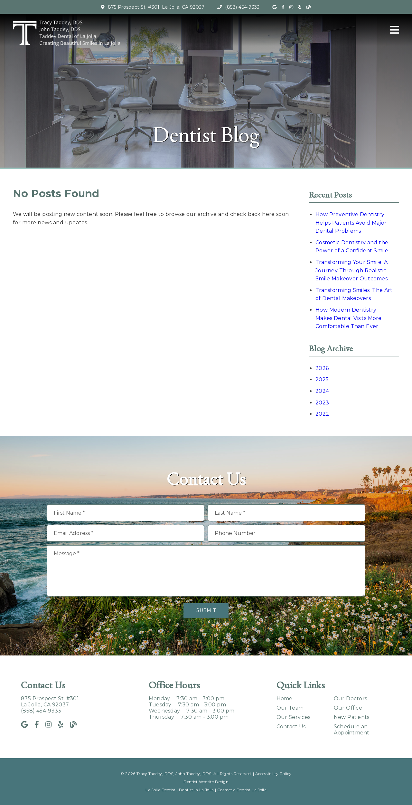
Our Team (290, 708)
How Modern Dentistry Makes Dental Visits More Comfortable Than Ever (348, 318)
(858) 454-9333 (242, 7)
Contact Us (291, 726)
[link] (274, 7)
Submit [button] (206, 610)
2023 (322, 403)
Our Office (348, 708)
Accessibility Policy (273, 773)
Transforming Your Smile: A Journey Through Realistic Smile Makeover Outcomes (351, 270)
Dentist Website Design (206, 781)
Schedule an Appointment (352, 729)
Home (284, 698)
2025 (322, 379)
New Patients (352, 717)
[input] (125, 512)
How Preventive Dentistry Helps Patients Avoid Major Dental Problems (351, 222)
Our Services (293, 717)
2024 (322, 391)
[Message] (206, 570)
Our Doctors (350, 698)
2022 (322, 414)
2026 (322, 368)
